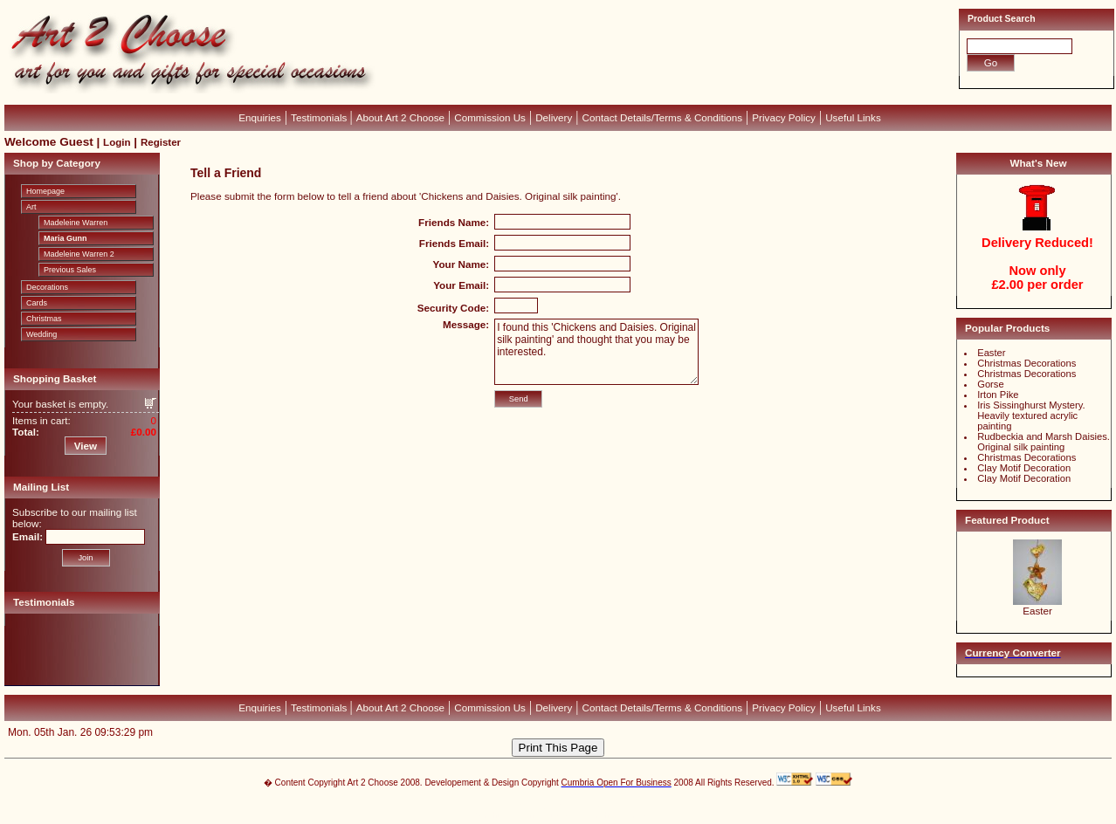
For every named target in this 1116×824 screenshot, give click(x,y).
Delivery (553, 117)
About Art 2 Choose (400, 117)
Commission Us (490, 117)
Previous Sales (70, 269)
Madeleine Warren (75, 222)
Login (116, 142)
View (85, 445)
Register (161, 142)
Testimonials (320, 117)
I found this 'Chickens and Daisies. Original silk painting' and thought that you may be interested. (596, 352)
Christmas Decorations (1026, 363)
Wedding (41, 334)
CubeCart (576, 806)
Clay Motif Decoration (1024, 468)
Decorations (47, 287)
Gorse (990, 384)
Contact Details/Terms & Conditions (662, 117)
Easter (991, 352)
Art (31, 207)
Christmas (44, 318)
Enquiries (259, 117)
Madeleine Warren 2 (79, 254)
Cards (36, 303)
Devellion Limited (531, 815)
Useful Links (853, 117)
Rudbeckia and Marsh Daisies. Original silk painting (1043, 441)
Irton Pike (997, 394)
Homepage (45, 191)
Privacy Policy (784, 117)
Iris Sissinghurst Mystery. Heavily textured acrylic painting (1031, 415)
